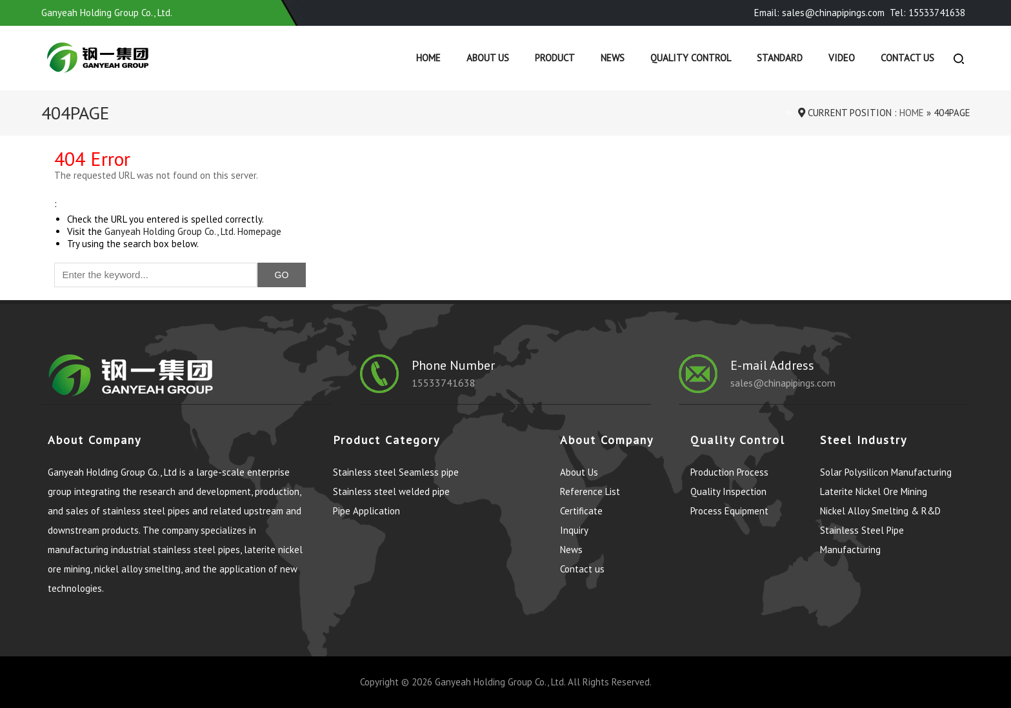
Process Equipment (729, 511)
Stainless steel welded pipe (391, 491)
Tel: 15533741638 (927, 12)
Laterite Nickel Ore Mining (873, 491)
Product (555, 58)
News (613, 58)
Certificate (581, 511)
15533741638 (443, 382)
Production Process (729, 472)
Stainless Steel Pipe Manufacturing (862, 540)
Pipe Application (366, 511)
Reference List (590, 491)
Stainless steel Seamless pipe (396, 472)
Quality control (690, 58)
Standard (780, 58)
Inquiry (574, 530)
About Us (487, 58)
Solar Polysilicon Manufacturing (886, 472)
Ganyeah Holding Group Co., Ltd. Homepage (193, 231)
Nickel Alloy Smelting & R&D (880, 511)
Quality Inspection (728, 491)
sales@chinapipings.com (783, 382)
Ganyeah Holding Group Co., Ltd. (500, 682)
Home (428, 58)
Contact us (907, 58)
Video (841, 58)
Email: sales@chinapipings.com (819, 12)
